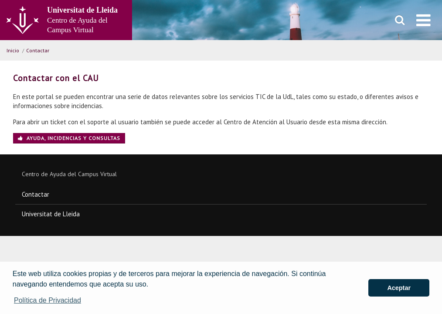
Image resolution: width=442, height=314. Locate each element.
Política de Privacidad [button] (47, 300)
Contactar (37, 50)
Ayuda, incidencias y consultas (69, 138)
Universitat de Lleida (51, 214)
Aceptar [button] (399, 287)
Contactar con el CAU (56, 78)
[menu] (423, 20)
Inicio (13, 50)
